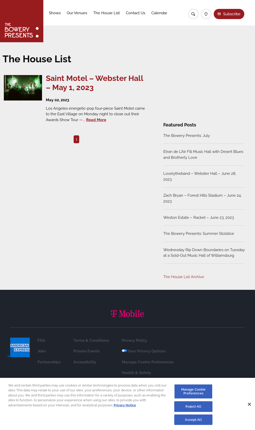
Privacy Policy (134, 340)
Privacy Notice (125, 407)
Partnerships (49, 362)
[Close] (249, 406)
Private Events (86, 351)
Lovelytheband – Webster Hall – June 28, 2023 (199, 176)
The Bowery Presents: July (186, 135)
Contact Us (135, 13)
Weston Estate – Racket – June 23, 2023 (198, 217)
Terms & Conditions (91, 340)
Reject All (193, 409)
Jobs (41, 351)
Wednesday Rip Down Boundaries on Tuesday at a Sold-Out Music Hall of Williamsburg (204, 253)
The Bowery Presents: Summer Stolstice (198, 233)
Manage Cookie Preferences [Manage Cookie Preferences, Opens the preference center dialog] (193, 394)
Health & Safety (136, 372)
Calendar (159, 13)
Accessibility (84, 362)
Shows (55, 13)
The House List (106, 13)
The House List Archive (183, 277)
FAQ (41, 340)
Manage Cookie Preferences (147, 362)
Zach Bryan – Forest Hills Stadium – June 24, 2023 (202, 198)
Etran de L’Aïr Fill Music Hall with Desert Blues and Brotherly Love (203, 154)
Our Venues (77, 13)
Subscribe (231, 14)
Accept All (193, 422)
